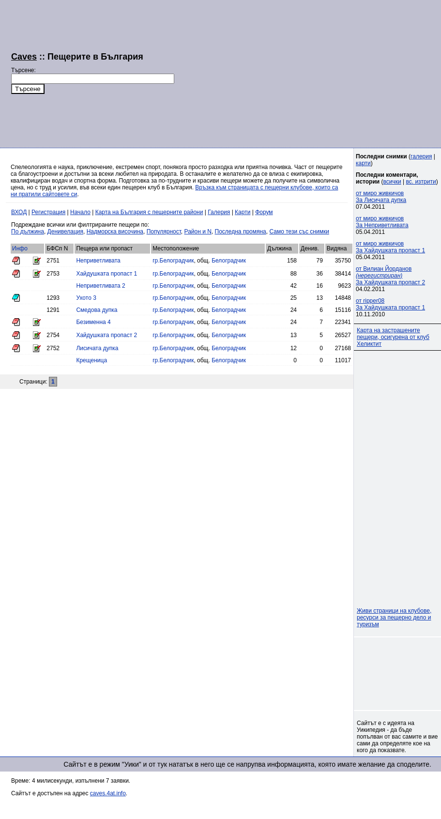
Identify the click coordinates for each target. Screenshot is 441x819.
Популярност (164, 231)
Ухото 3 (86, 297)
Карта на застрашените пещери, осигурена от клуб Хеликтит (393, 337)
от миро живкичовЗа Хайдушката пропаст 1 (390, 247)
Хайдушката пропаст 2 (106, 335)
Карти (242, 212)
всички (392, 181)
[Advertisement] (297, 72)
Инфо (20, 248)
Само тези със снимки (299, 231)
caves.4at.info (108, 793)
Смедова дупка (96, 310)
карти (363, 163)
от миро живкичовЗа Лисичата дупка (381, 196)
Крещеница (91, 360)
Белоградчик (229, 260)
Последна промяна (240, 231)
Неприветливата (98, 260)
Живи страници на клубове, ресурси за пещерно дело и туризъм (394, 617)
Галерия (219, 212)
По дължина (27, 231)
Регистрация (48, 212)
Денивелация (65, 231)
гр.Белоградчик (173, 260)
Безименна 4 (93, 322)
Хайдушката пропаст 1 (106, 273)
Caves (24, 57)
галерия (421, 156)
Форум (264, 212)
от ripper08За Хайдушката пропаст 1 (390, 304)
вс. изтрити (421, 181)
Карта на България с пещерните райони (149, 212)
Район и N (198, 231)
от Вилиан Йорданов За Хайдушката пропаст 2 (390, 275)
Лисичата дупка (97, 348)
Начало (80, 212)
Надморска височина (115, 231)
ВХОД (19, 212)
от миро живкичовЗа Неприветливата (382, 222)
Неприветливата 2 (100, 285)
